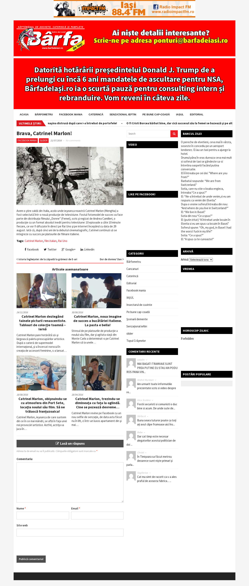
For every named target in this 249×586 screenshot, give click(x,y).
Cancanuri (132, 269)
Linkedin (87, 249)
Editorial (196, 114)
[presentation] (46, 548)
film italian (50, 241)
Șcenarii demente (137, 319)
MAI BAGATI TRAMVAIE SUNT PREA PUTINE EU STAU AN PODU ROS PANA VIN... (152, 368)
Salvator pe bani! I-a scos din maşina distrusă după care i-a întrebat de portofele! (64, 123)
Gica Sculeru (143, 400)
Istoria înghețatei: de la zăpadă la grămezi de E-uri (47, 259)
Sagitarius (142, 472)
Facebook (32, 249)
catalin (140, 359)
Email (75, 508)
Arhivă (185, 259)
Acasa (24, 114)
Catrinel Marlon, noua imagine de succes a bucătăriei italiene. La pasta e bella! (97, 320)
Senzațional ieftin (123, 114)
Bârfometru (44, 114)
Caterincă (96, 114)
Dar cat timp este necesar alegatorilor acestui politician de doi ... (151, 440)
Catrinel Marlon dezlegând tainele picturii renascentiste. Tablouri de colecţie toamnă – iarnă (42, 322)
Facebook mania (70, 114)
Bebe (139, 432)
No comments (73, 140)
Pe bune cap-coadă (156, 114)
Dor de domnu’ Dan (111, 259)
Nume (21, 508)
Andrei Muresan (145, 380)
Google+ (68, 249)
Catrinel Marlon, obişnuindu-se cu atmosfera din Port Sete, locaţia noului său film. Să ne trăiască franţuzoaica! (42, 405)
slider (43, 140)
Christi (140, 452)
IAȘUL (180, 114)
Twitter (50, 249)
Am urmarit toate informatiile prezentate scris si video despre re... (151, 388)
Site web (22, 525)
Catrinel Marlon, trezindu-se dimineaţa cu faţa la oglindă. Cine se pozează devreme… (97, 402)
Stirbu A (141, 416)
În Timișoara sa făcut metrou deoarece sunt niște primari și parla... (149, 461)
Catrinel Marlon (34, 241)
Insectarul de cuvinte (139, 305)
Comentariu (24, 459)
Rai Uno (62, 241)
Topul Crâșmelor (136, 341)
